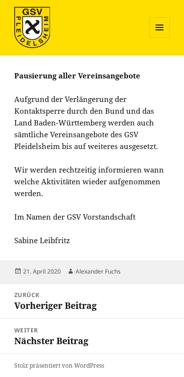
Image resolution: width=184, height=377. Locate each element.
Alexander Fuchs (98, 271)
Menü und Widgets (160, 37)
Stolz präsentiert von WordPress (59, 365)
